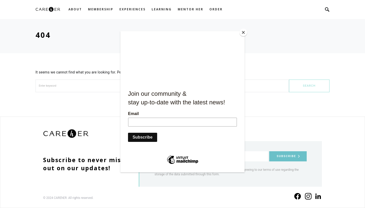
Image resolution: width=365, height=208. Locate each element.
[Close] (243, 32)
